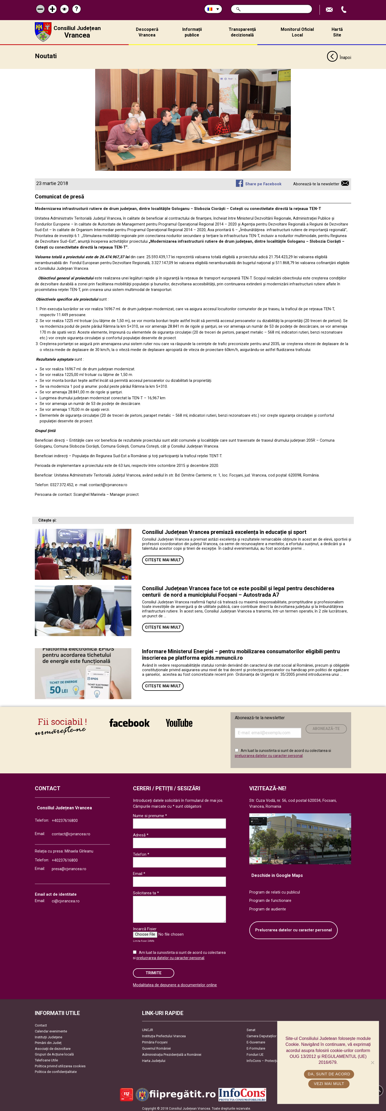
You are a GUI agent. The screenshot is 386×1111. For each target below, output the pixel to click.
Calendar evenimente (51, 1029)
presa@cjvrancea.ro (69, 867)
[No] (372, 1062)
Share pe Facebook (263, 182)
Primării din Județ (48, 1041)
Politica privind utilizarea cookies (60, 1064)
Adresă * (141, 833)
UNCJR (147, 1028)
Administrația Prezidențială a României (171, 1052)
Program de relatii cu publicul (274, 890)
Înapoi (339, 56)
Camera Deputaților (261, 1034)
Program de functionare (270, 898)
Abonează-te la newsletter (316, 182)
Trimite (154, 971)
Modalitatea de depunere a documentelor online (175, 983)
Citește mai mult (163, 558)
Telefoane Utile (46, 1058)
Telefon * (141, 852)
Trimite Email (330, 9)
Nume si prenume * (150, 813)
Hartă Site (337, 32)
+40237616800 (65, 818)
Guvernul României (156, 1046)
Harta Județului (153, 1059)
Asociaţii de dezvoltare (52, 1046)
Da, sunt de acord (329, 1074)
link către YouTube (179, 720)
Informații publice (192, 32)
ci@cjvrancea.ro (66, 899)
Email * (139, 871)
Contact (41, 1023)
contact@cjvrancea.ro (71, 832)
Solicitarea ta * (146, 890)
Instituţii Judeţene (48, 1035)
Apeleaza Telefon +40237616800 (344, 9)
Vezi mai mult (329, 1084)
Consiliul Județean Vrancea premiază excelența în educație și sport (224, 530)
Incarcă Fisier (145, 926)
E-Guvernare (256, 1040)
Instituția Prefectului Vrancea (164, 1034)
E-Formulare (256, 1046)
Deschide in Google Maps (277, 873)
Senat (251, 1028)
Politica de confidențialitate (56, 1070)
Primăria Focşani (155, 1040)
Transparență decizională (242, 32)
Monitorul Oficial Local (297, 32)
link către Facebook (129, 720)
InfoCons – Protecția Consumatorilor (275, 1059)
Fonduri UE (255, 1052)
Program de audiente (267, 907)
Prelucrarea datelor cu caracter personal (293, 928)
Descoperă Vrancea (147, 32)
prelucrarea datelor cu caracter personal (269, 753)
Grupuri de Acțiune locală (54, 1052)
